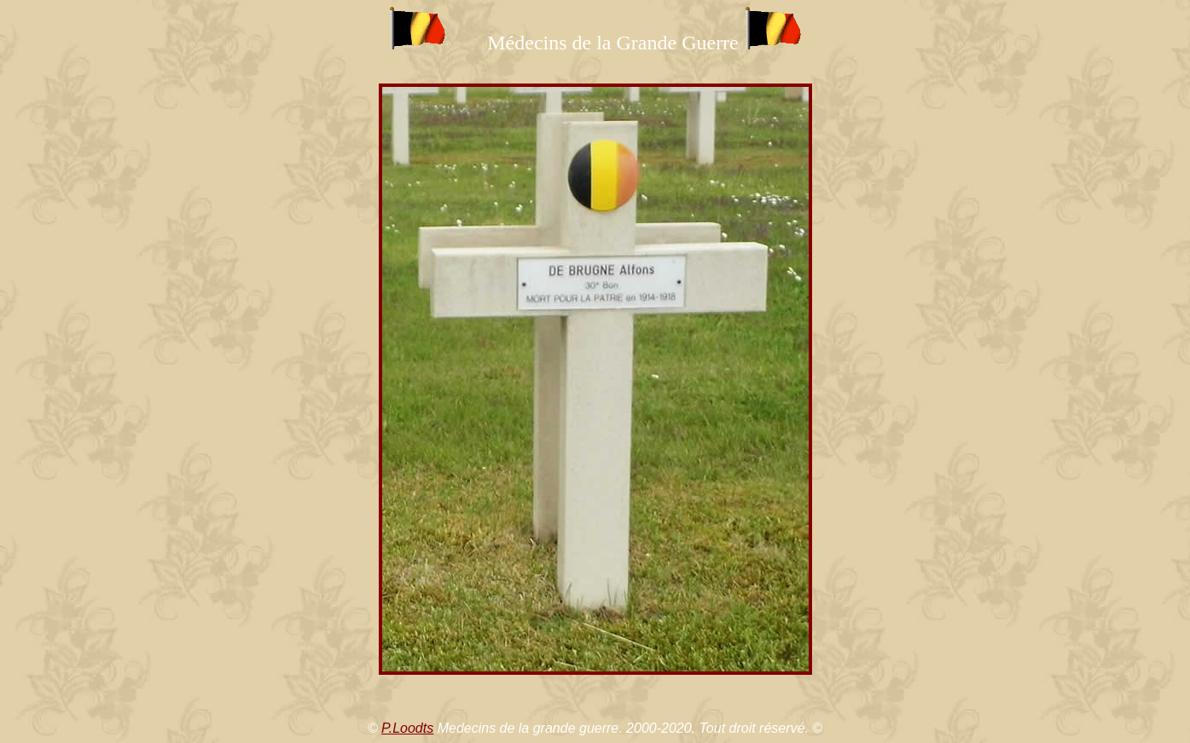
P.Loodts (407, 728)
